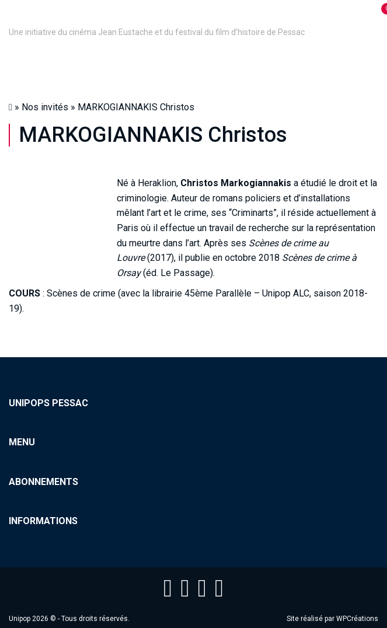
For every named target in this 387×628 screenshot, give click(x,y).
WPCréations (357, 619)
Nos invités (45, 107)
